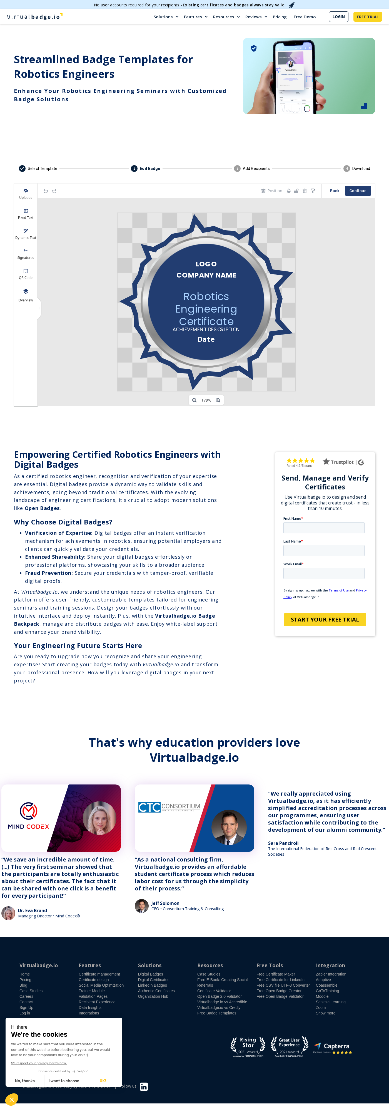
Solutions (163, 16)
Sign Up (26, 1007)
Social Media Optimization (101, 985)
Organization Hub (153, 996)
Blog (23, 985)
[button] (166, 16)
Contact (26, 1002)
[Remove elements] (305, 191)
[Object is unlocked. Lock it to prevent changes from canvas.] (296, 191)
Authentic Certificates (156, 991)
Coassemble (327, 985)
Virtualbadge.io (38, 965)
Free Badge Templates (216, 1013)
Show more (326, 1013)
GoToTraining (327, 991)
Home (24, 974)
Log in (24, 1013)
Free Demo (305, 16)
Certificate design (94, 979)
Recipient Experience (97, 1002)
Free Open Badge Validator (279, 996)
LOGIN (339, 16)
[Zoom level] (206, 400)
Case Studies (31, 991)
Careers (26, 996)
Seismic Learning (331, 1002)
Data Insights (90, 1007)
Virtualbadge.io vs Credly (218, 1007)
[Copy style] (313, 191)
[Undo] (46, 191)
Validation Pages (93, 996)
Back (335, 191)
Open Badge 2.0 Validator (219, 996)
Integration (330, 965)
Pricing (280, 16)
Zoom (321, 1007)
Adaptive (323, 979)
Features (193, 16)
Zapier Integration (331, 974)
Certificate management (99, 974)
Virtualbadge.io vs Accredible (222, 1002)
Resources (223, 16)
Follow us (127, 1086)
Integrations (89, 1013)
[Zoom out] (194, 400)
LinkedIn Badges (152, 985)
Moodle (322, 996)
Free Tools (269, 965)
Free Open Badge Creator (278, 991)
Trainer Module (92, 991)
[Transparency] (288, 191)
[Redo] (54, 191)
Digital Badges (150, 974)
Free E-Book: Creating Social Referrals (222, 982)
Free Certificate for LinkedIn (280, 979)
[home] (35, 16)
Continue (358, 191)
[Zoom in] (218, 400)
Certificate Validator (214, 991)
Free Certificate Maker (275, 974)
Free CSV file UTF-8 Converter (283, 985)
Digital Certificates (153, 979)
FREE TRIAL (368, 16)
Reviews (253, 16)
